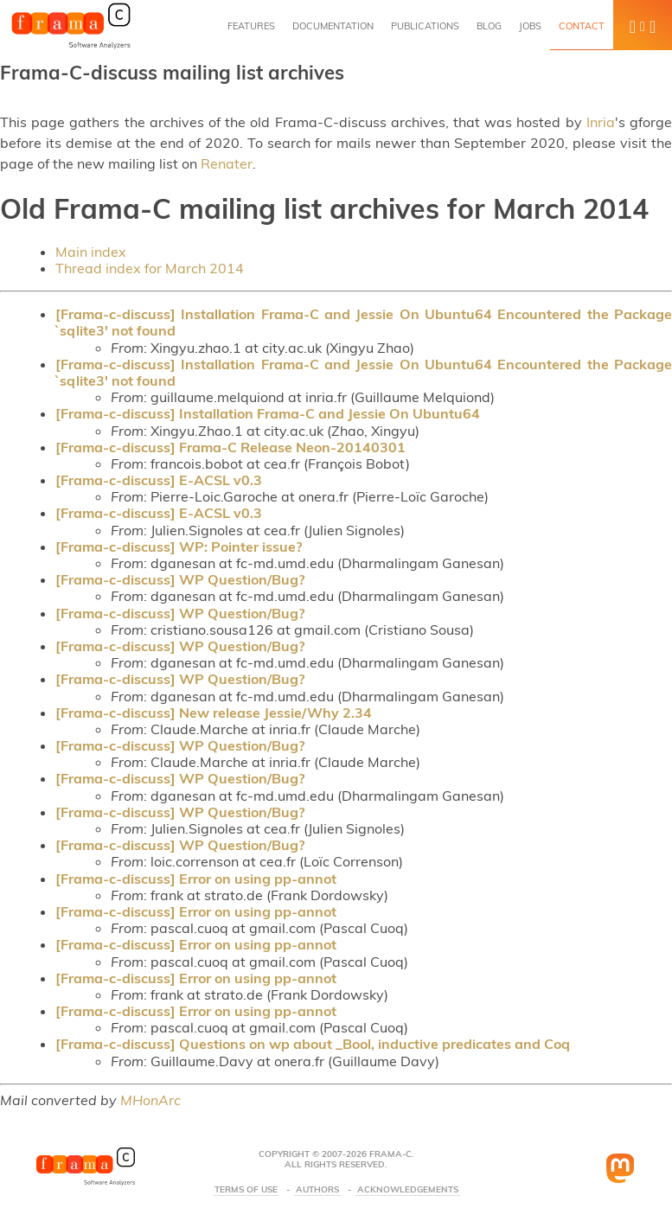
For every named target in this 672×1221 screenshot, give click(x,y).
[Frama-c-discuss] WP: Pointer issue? (178, 546)
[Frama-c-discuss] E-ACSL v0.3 (158, 480)
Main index (90, 251)
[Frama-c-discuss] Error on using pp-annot (195, 878)
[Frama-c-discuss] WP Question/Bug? (179, 579)
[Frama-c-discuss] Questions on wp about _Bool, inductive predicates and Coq (312, 1043)
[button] (642, 25)
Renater (227, 163)
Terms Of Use (246, 1190)
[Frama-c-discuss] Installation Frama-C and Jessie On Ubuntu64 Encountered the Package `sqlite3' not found (363, 322)
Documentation (333, 26)
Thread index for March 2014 (149, 268)
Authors (317, 1190)
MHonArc (150, 1100)
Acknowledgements (407, 1190)
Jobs (530, 26)
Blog (489, 26)
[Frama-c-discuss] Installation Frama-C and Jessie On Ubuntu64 (267, 413)
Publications (425, 26)
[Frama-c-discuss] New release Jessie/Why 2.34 (213, 712)
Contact (582, 26)
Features (251, 26)
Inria (600, 122)
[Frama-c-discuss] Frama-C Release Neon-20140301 (230, 447)
